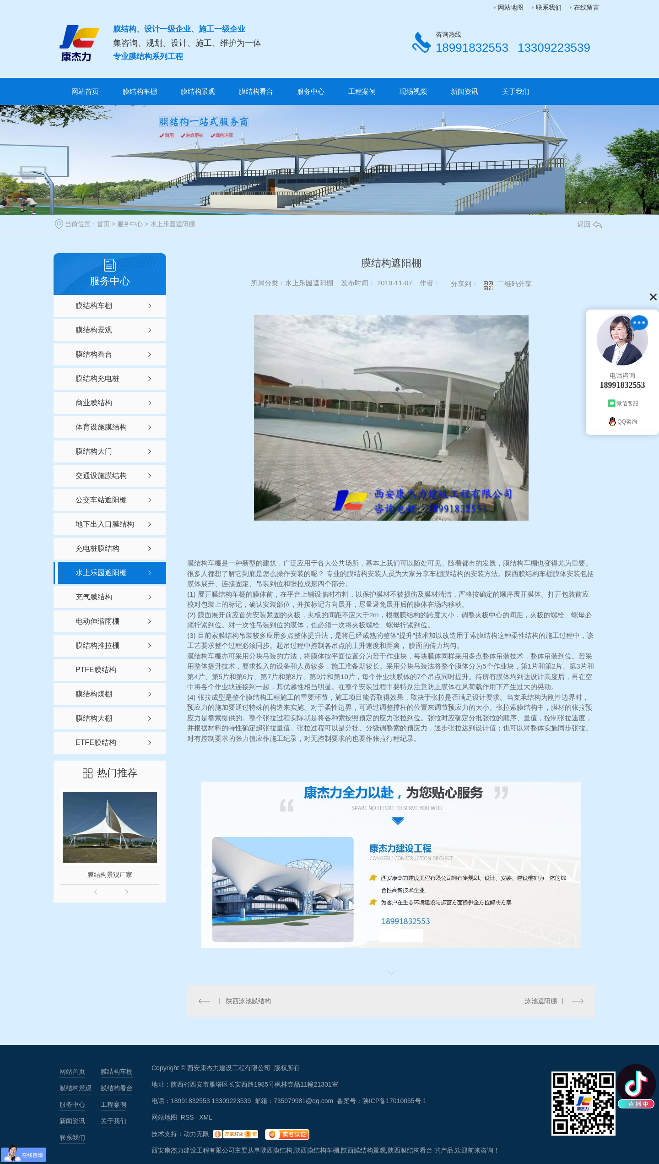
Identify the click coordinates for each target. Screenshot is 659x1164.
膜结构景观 (198, 91)
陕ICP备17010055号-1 (394, 1100)
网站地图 (511, 7)
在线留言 (587, 7)
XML (205, 1117)
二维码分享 (514, 284)
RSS (188, 1117)
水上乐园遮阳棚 (172, 224)
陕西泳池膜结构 (248, 1001)
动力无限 (196, 1133)
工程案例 (362, 91)
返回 (589, 224)
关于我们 (515, 91)
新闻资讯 (464, 91)
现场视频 (413, 91)
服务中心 (310, 91)
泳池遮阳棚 (541, 1001)
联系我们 (549, 7)
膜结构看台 (256, 91)
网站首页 (85, 91)
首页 (103, 224)
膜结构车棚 (140, 91)
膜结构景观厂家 (109, 874)
